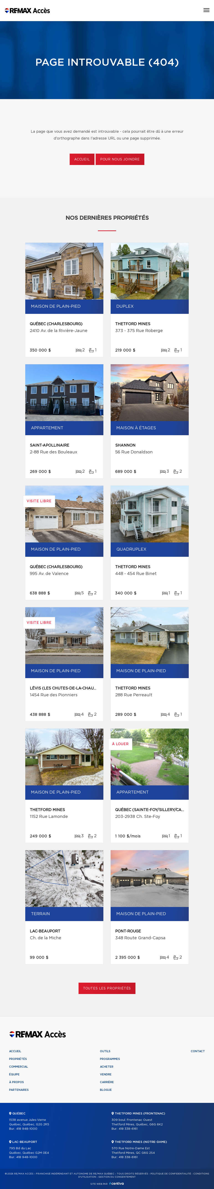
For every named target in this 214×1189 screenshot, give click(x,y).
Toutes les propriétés (107, 988)
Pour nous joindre (120, 159)
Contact (198, 1051)
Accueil (82, 159)
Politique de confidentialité (170, 1174)
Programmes (110, 1059)
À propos (16, 1082)
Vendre (106, 1074)
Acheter (106, 1066)
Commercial (18, 1066)
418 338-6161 (128, 1128)
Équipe (14, 1074)
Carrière (107, 1082)
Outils (105, 1051)
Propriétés (18, 1059)
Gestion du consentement (117, 1177)
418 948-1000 (26, 1128)
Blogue (106, 1090)
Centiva (116, 1183)
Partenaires (19, 1090)
